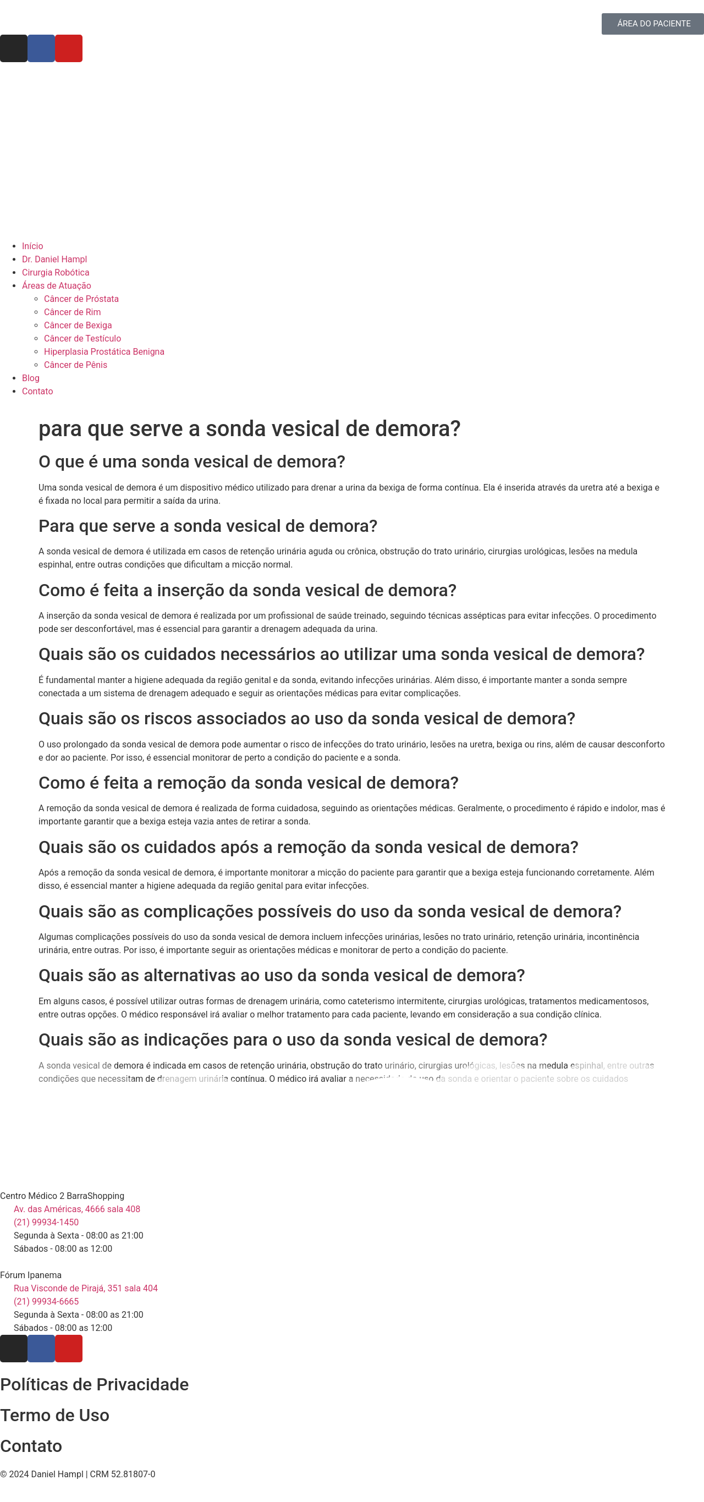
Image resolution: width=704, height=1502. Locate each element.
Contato (31, 1445)
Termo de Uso (54, 1415)
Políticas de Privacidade (94, 1384)
